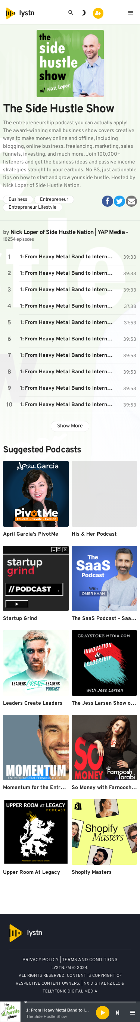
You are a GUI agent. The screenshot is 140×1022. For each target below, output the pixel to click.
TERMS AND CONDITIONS (90, 960)
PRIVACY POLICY (40, 960)
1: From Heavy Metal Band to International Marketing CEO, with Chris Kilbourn (68, 257)
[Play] (102, 1012)
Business (18, 200)
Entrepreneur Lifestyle (32, 208)
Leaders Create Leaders (32, 703)
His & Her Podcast (94, 534)
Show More (70, 426)
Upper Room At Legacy (31, 872)
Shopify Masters (92, 872)
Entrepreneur (54, 200)
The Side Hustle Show (46, 1016)
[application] (70, 1012)
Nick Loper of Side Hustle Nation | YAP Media (67, 232)
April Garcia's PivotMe (30, 534)
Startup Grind (20, 619)
